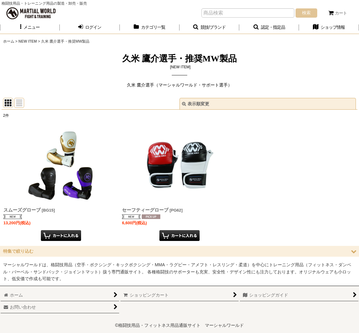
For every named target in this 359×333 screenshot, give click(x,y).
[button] (30, 27)
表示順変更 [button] (195, 103)
